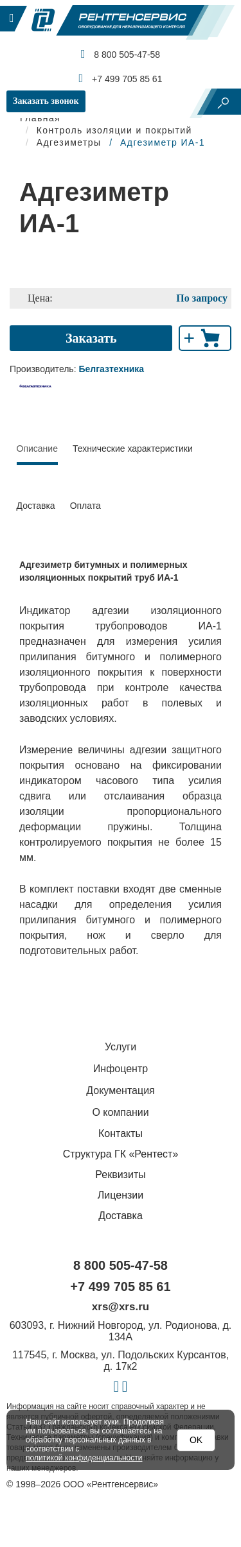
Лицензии (120, 1195)
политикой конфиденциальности (84, 1457)
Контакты (120, 1133)
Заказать (91, 338)
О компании (120, 1112)
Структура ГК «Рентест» (121, 1154)
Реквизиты (120, 1174)
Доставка (36, 505)
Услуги (120, 1046)
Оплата (85, 505)
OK (196, 1440)
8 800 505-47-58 (120, 54)
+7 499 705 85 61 (121, 78)
